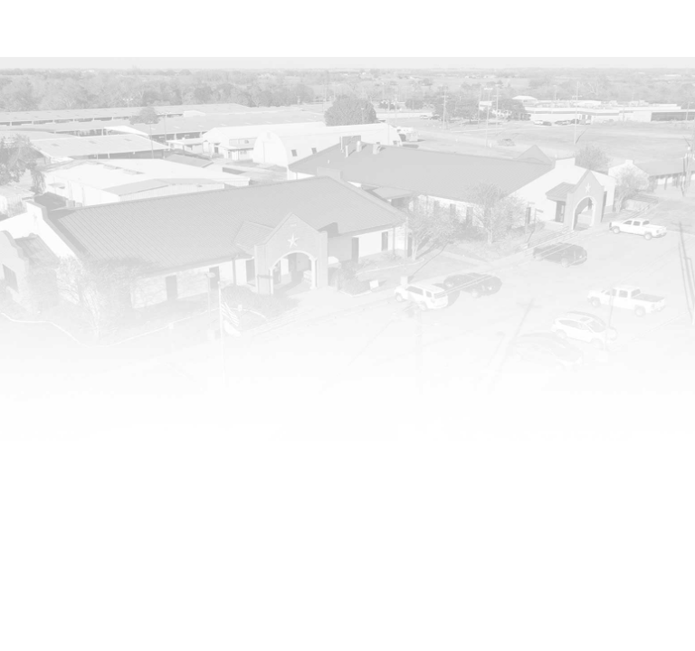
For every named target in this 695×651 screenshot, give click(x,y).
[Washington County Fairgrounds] (76, 45)
